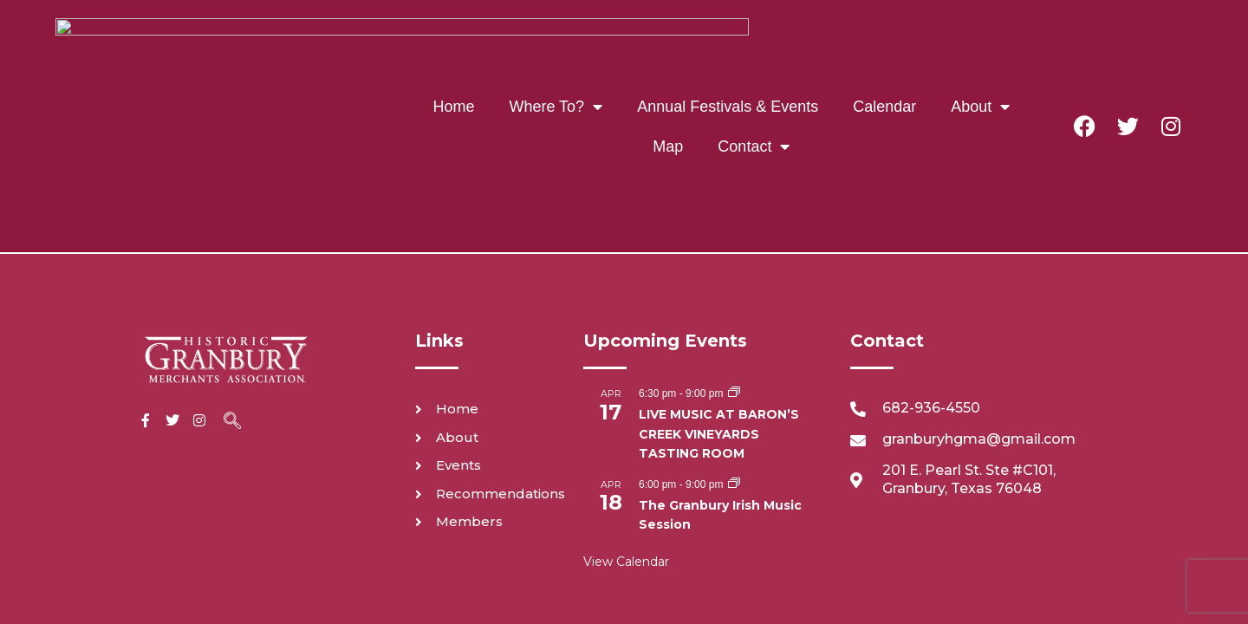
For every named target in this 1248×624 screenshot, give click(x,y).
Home (340, 33)
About (867, 33)
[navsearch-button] (232, 268)
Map (947, 33)
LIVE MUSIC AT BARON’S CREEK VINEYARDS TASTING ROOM (719, 278)
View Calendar (626, 406)
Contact (641, 73)
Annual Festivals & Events (614, 33)
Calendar (771, 33)
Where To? (443, 33)
